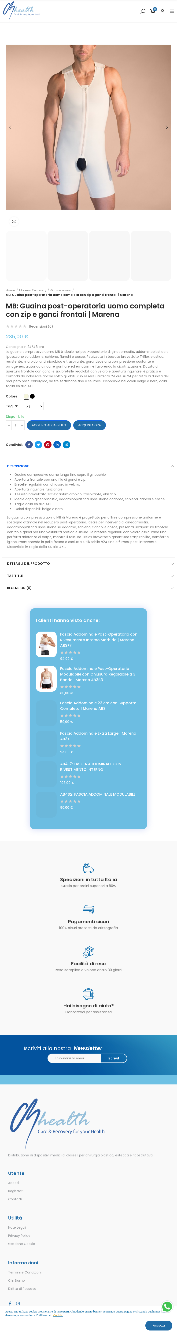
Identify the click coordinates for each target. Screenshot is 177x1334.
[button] (10, 127)
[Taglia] (33, 406)
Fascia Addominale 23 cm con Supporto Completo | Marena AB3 (98, 705)
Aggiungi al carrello (49, 425)
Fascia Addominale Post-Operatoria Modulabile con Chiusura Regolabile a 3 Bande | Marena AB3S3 (97, 674)
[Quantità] (15, 425)
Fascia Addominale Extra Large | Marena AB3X (98, 736)
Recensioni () (41, 326)
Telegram (66, 444)
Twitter (38, 444)
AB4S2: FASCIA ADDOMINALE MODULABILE (98, 794)
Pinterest (48, 444)
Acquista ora (89, 425)
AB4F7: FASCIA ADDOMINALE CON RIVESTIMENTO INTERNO (90, 766)
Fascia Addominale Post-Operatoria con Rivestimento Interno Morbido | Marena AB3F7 (98, 640)
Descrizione (18, 466)
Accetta (159, 1325)
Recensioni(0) (19, 588)
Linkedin (57, 444)
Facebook (29, 444)
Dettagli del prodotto (28, 563)
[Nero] (32, 396)
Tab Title (15, 575)
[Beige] (26, 396)
